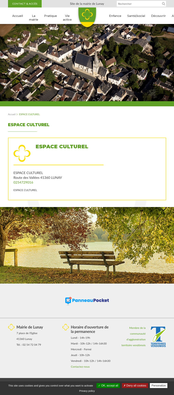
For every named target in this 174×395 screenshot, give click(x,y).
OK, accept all (108, 385)
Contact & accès (24, 3)
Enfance (115, 16)
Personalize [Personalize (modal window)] (159, 385)
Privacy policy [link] (87, 390)
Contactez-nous (80, 366)
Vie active (67, 17)
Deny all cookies (135, 385)
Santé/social (136, 16)
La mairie (33, 17)
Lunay (87, 18)
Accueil (17, 16)
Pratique (50, 16)
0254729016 (23, 182)
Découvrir (158, 16)
